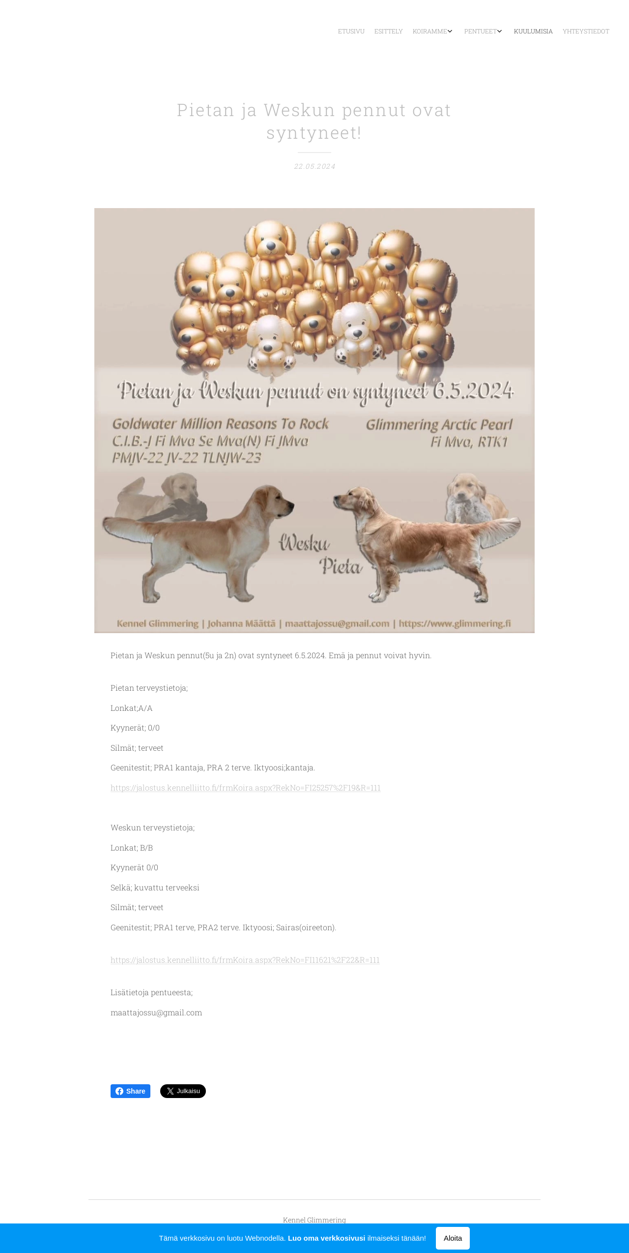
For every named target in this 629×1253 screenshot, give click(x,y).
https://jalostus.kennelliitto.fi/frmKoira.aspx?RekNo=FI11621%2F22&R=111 (245, 960)
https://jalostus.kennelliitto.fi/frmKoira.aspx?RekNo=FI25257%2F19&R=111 (246, 787)
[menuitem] (546, 32)
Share (130, 1091)
